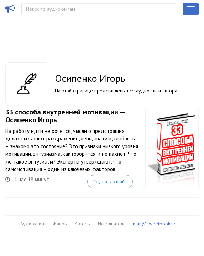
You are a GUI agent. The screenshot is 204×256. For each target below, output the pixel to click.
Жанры (60, 223)
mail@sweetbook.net (155, 223)
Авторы (83, 223)
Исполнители (112, 223)
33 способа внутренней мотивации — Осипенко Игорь (65, 115)
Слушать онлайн (110, 181)
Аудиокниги (33, 223)
